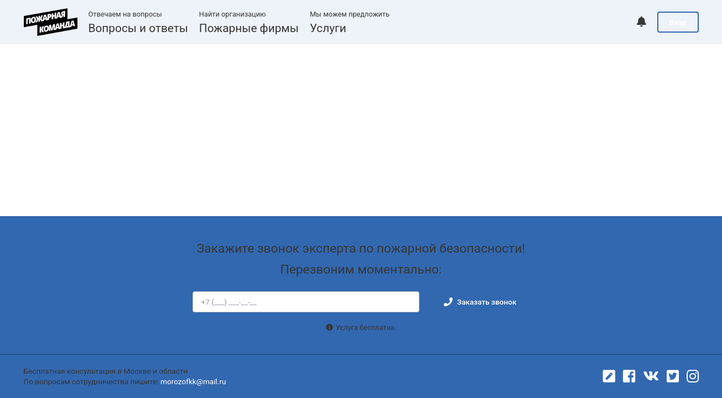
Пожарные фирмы (249, 28)
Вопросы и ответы (138, 28)
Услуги (328, 28)
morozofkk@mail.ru (193, 381)
